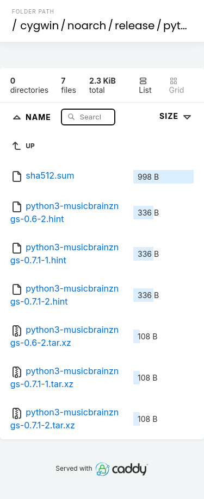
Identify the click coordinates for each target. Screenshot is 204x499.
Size (176, 116)
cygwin (39, 25)
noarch (87, 25)
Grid (176, 85)
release (135, 25)
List (145, 85)
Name (39, 116)
